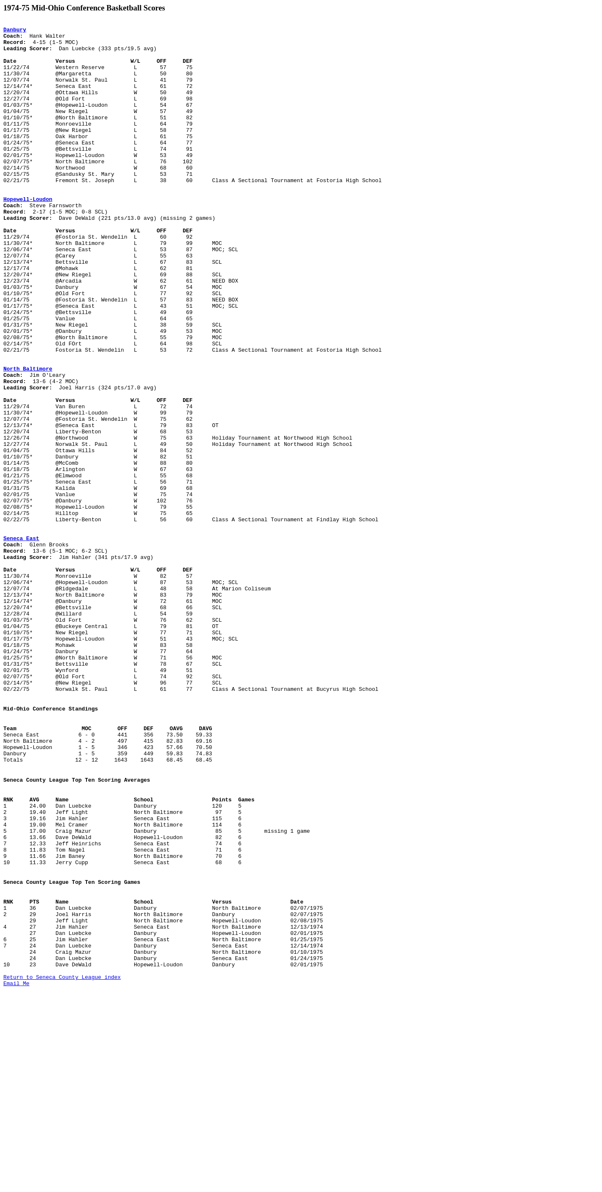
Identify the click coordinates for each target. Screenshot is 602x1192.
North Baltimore (27, 439)
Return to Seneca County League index (62, 1160)
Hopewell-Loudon (27, 235)
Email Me (16, 1167)
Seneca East (21, 642)
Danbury (14, 32)
